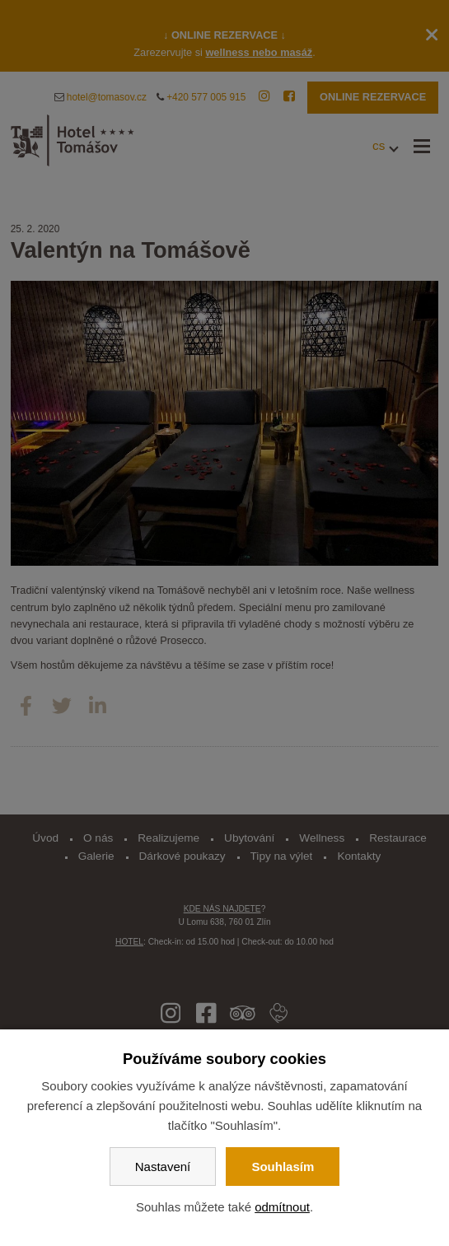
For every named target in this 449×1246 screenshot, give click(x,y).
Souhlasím (282, 1167)
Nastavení (163, 1167)
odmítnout (282, 1207)
